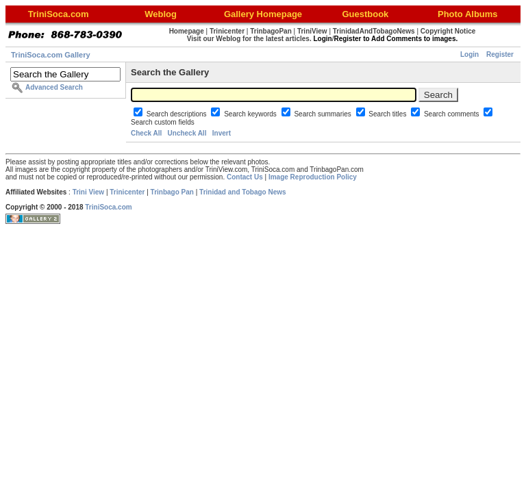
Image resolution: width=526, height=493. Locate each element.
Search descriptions (178, 114)
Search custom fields (163, 122)
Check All (146, 133)
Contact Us (245, 177)
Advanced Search (54, 87)
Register (500, 54)
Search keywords (251, 114)
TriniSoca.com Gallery (50, 55)
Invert (221, 133)
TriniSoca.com (108, 207)
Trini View (89, 192)
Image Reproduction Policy (312, 177)
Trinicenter (127, 192)
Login (469, 54)
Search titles (388, 114)
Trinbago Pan (172, 192)
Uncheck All (187, 133)
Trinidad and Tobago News (242, 192)
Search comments (452, 114)
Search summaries (323, 114)
